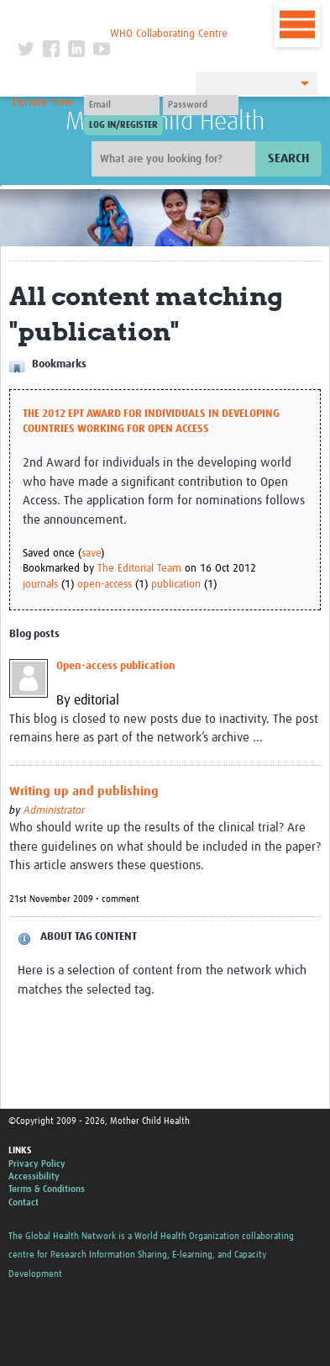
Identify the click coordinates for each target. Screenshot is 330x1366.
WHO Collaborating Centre (169, 34)
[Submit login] (123, 125)
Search (288, 158)
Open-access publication (115, 666)
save (91, 553)
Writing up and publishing (84, 791)
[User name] (122, 105)
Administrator (54, 810)
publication (176, 584)
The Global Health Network (123, 16)
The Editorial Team (139, 568)
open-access (104, 584)
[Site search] (175, 159)
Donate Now (43, 102)
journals (40, 584)
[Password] (200, 105)
